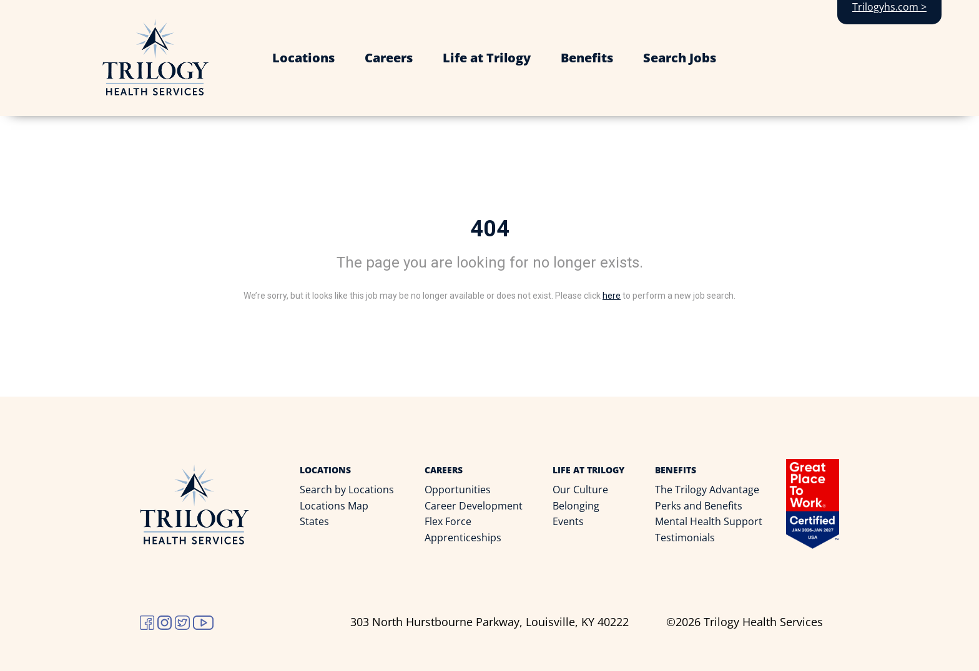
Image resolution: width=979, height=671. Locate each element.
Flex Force (448, 521)
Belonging (576, 506)
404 (489, 229)
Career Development (474, 506)
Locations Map (334, 506)
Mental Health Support (708, 521)
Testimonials (685, 537)
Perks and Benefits (698, 506)
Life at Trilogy (487, 57)
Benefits (587, 57)
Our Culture (580, 489)
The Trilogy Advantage (707, 489)
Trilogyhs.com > (889, 7)
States (314, 521)
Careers (389, 57)
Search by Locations (347, 489)
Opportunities (458, 489)
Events (568, 521)
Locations (303, 57)
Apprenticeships (463, 537)
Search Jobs (679, 57)
